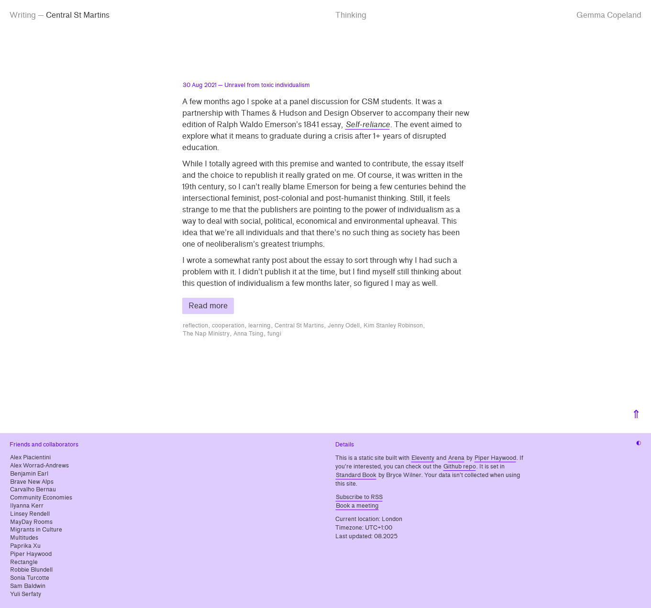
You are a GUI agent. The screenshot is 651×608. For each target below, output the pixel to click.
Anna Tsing (248, 333)
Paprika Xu (25, 546)
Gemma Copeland (608, 15)
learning (259, 325)
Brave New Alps (32, 481)
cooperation (228, 325)
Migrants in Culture (36, 529)
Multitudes (24, 537)
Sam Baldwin (27, 586)
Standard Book (356, 475)
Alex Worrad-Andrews (39, 465)
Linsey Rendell (30, 513)
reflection (195, 325)
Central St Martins (299, 325)
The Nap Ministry (206, 333)
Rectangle (24, 562)
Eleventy (422, 458)
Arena (456, 458)
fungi (274, 333)
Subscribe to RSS (359, 497)
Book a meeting (357, 505)
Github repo (459, 466)
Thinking (350, 15)
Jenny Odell (344, 325)
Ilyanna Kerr (27, 505)
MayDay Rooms (31, 522)
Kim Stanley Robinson (393, 325)
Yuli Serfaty (25, 594)
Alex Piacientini (30, 457)
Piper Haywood (31, 554)
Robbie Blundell (31, 569)
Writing (23, 15)
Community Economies (41, 497)
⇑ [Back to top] (636, 414)
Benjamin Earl (29, 473)
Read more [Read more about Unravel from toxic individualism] (208, 305)
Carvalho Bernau (33, 489)
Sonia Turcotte (29, 578)
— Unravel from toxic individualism (246, 85)
